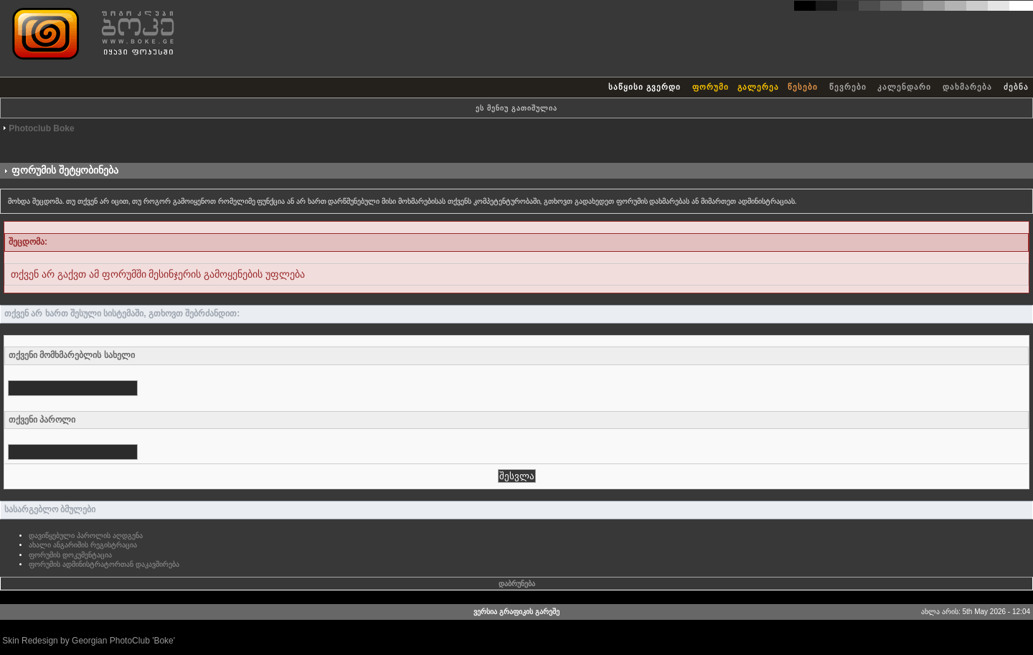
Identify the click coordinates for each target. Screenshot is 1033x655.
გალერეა (758, 87)
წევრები (848, 87)
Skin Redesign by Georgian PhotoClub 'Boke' (88, 641)
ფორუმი (710, 87)
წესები (803, 87)
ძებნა (1016, 87)
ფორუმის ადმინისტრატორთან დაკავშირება (104, 564)
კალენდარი (904, 87)
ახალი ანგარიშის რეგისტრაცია (83, 545)
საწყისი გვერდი (644, 87)
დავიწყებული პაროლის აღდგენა (86, 535)
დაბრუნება (517, 584)
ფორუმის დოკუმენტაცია (70, 555)
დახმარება (967, 87)
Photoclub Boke (41, 128)
